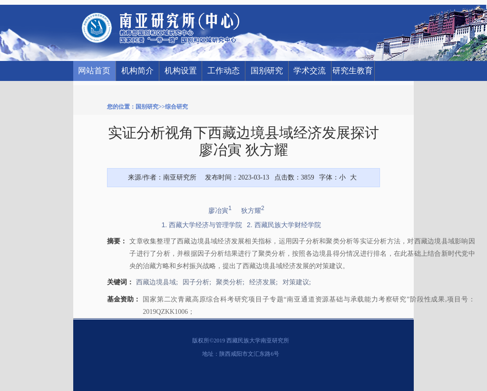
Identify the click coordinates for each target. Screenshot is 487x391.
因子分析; (197, 282)
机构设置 (181, 70)
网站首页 (94, 70)
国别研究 (267, 70)
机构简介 (137, 70)
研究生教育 (352, 70)
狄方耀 (252, 210)
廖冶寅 (220, 210)
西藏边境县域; (157, 282)
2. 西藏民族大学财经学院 (284, 225)
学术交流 (309, 70)
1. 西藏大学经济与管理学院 (201, 225)
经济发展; (263, 282)
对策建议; (296, 282)
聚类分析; (230, 282)
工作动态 (223, 70)
